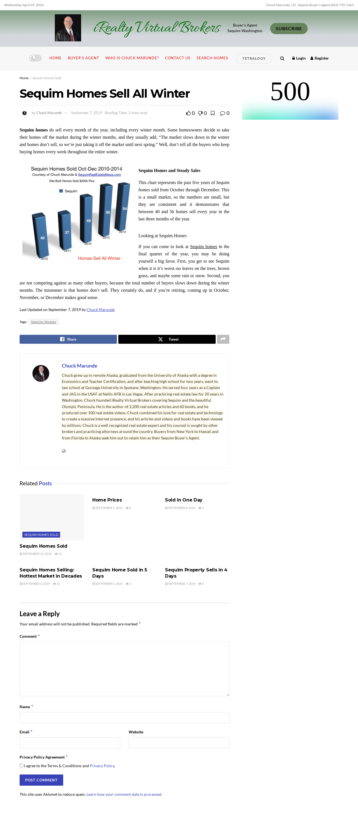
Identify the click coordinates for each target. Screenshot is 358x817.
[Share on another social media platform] (223, 340)
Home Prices (107, 501)
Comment (30, 638)
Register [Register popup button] (319, 58)
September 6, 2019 (180, 509)
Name (27, 708)
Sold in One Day (183, 501)
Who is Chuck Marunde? (132, 58)
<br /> (290, 99)
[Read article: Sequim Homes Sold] (52, 519)
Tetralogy (254, 58)
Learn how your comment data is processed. (124, 795)
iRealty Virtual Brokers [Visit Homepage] (156, 28)
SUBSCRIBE (289, 28)
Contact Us (177, 58)
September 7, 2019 (86, 112)
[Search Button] (282, 58)
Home (56, 58)
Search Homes (212, 58)
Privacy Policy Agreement (44, 759)
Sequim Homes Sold (46, 78)
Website (136, 733)
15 (58, 555)
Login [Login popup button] (299, 58)
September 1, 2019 (107, 509)
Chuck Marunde (49, 112)
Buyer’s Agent (83, 58)
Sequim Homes (43, 322)
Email (26, 733)
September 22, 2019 (35, 555)
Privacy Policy (102, 767)
